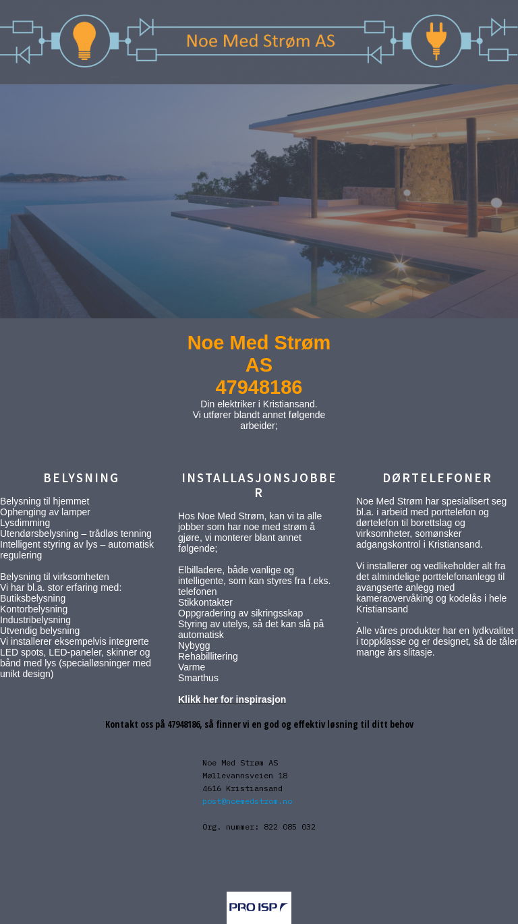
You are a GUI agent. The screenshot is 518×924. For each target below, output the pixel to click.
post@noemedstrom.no (247, 801)
